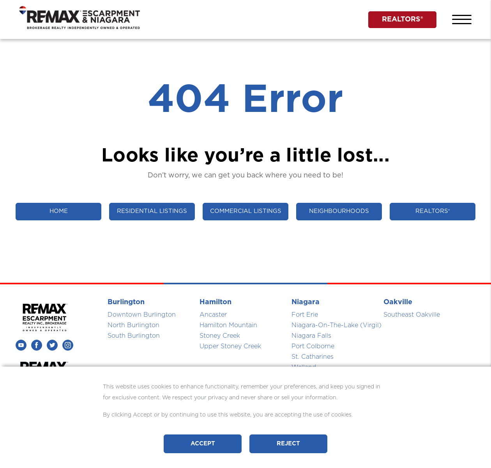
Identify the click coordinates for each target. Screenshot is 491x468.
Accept (203, 444)
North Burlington (133, 325)
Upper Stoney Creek (230, 346)
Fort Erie (304, 315)
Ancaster (213, 315)
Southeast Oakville (411, 315)
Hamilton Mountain (228, 325)
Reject (288, 444)
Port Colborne (312, 346)
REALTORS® (402, 19)
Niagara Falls (311, 336)
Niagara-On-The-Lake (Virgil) (336, 325)
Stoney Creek (220, 336)
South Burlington (134, 336)
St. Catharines (312, 357)
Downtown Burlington (142, 315)
